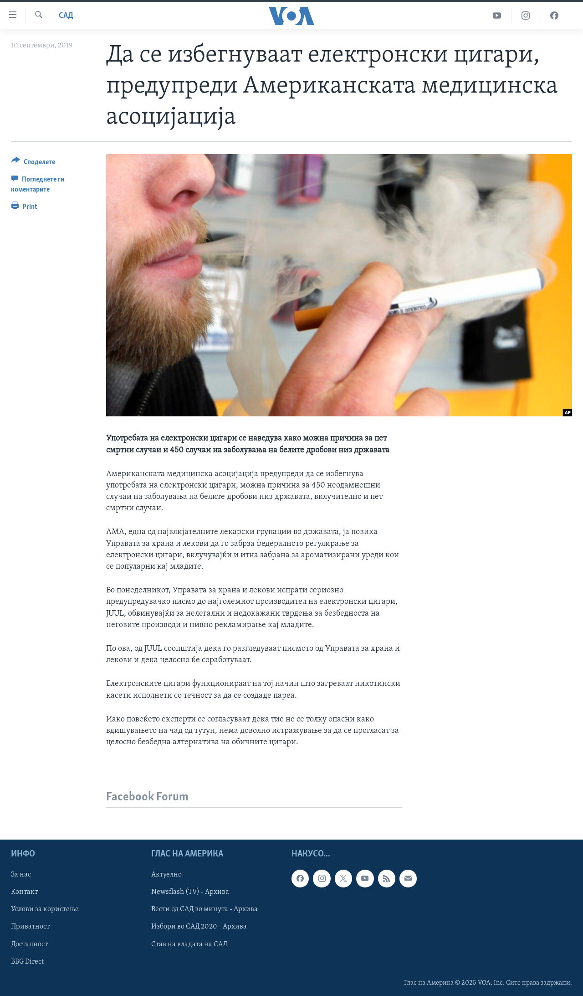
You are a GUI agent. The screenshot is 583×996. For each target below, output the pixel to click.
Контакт (24, 892)
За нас (21, 875)
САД (66, 15)
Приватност (30, 927)
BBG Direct (27, 961)
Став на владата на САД (189, 944)
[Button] (33, 163)
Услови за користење (45, 909)
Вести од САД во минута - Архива (204, 909)
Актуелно (166, 875)
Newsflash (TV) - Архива (190, 892)
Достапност (29, 944)
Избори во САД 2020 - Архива (199, 927)
